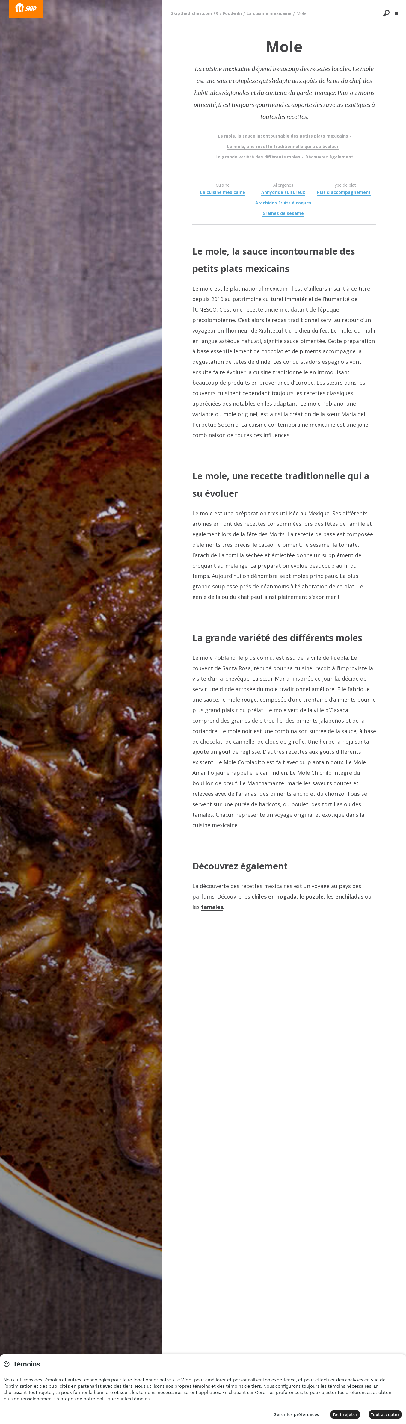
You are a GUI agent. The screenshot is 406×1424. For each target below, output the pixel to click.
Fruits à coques (294, 203)
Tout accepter (385, 1414)
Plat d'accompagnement (344, 192)
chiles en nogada (274, 896)
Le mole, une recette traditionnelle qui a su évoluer (283, 146)
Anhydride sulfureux (283, 192)
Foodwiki (232, 13)
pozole (315, 896)
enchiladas (349, 896)
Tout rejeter (345, 1414)
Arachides (266, 203)
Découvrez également (329, 157)
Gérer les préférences (296, 1414)
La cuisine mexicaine (269, 13)
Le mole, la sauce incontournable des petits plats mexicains (283, 136)
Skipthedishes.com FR (194, 13)
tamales (212, 906)
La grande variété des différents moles (257, 157)
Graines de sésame (283, 213)
